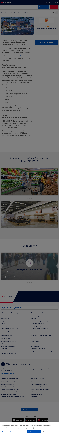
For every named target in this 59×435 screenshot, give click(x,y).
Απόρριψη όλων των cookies (49, 431)
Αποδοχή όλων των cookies (34, 431)
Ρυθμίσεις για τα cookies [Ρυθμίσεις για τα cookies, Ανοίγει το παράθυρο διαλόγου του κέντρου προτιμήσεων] (6, 431)
